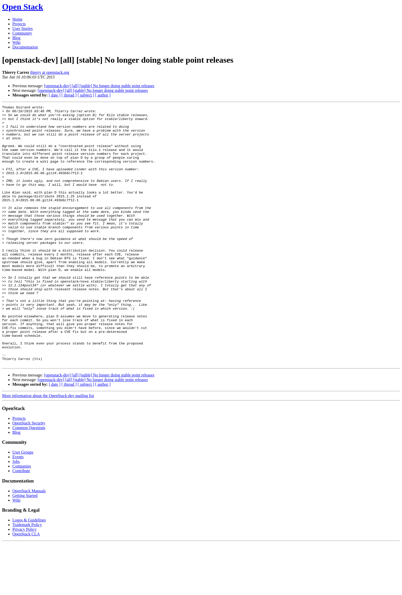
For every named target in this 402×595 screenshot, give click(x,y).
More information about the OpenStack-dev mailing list (48, 447)
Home (17, 19)
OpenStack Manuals (29, 543)
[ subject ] (86, 95)
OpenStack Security (28, 475)
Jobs (16, 513)
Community (22, 33)
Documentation (25, 47)
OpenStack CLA (26, 586)
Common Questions (28, 479)
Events (18, 508)
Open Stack (22, 6)
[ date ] (54, 95)
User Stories (22, 28)
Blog (16, 38)
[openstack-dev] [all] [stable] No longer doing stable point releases (99, 86)
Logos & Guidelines (29, 572)
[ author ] (103, 95)
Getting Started (24, 547)
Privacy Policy (24, 581)
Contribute (21, 522)
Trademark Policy (27, 576)
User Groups (22, 504)
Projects (19, 24)
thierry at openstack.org (49, 72)
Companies (21, 518)
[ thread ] (69, 95)
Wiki (16, 42)
